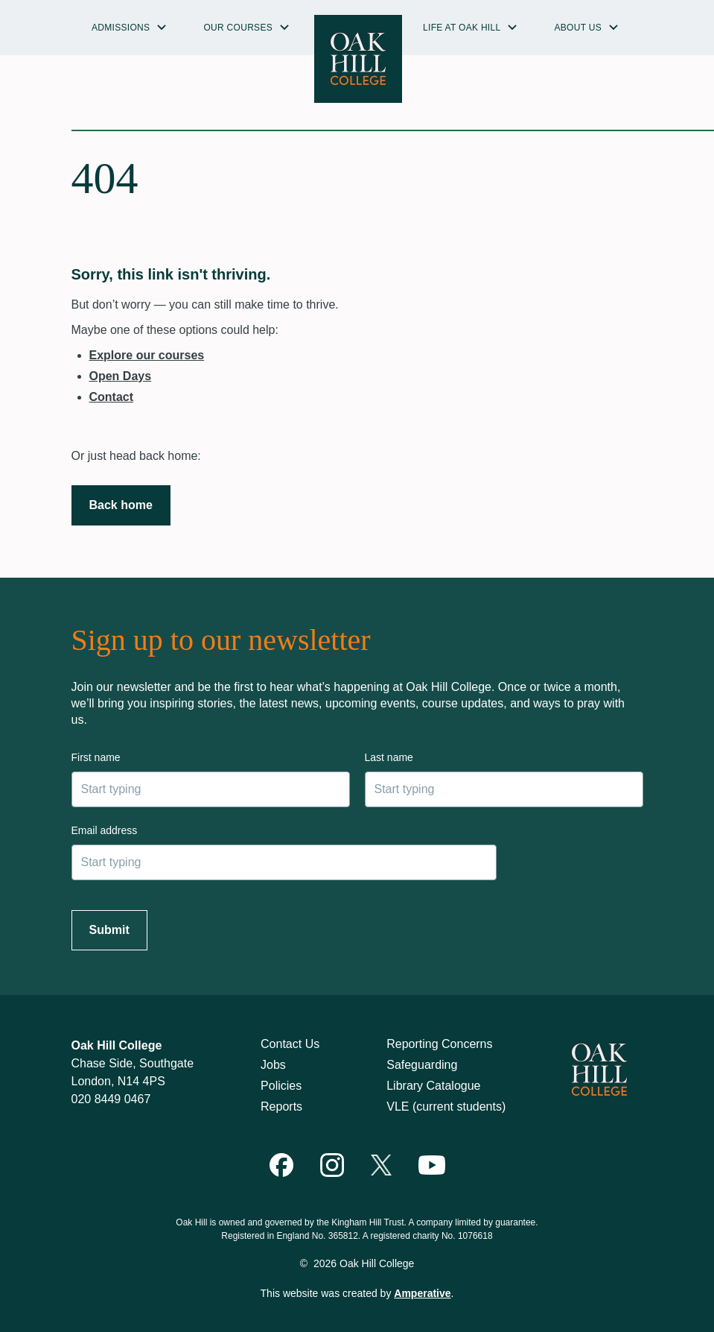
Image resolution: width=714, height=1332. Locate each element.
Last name (389, 757)
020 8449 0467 (111, 1099)
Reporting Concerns (439, 1044)
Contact (111, 397)
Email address (104, 830)
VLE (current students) (446, 1106)
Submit (109, 930)
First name (96, 757)
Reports (281, 1106)
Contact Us (290, 1044)
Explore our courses (147, 355)
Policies (281, 1085)
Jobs (273, 1064)
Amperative (422, 1293)
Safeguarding (421, 1064)
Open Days (120, 376)
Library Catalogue (433, 1085)
